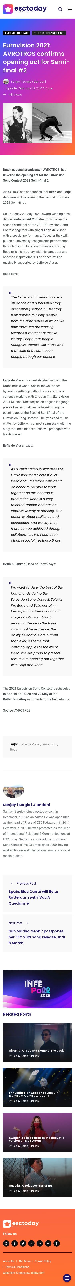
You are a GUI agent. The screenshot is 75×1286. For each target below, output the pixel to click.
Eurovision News (16, 33)
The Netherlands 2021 (49, 33)
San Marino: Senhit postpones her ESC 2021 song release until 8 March (37, 937)
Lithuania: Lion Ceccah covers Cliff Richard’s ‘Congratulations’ (34, 1094)
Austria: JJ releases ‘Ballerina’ (31, 1186)
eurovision (50, 744)
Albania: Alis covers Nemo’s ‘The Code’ (37, 1051)
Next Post (19, 923)
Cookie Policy (43, 1261)
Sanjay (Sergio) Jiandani (26, 804)
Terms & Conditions (17, 1267)
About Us (8, 1261)
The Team (25, 1261)
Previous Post (22, 883)
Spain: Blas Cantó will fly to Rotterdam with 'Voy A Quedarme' (33, 897)
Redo (13, 749)
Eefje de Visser (30, 744)
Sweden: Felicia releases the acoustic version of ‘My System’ (36, 1139)
